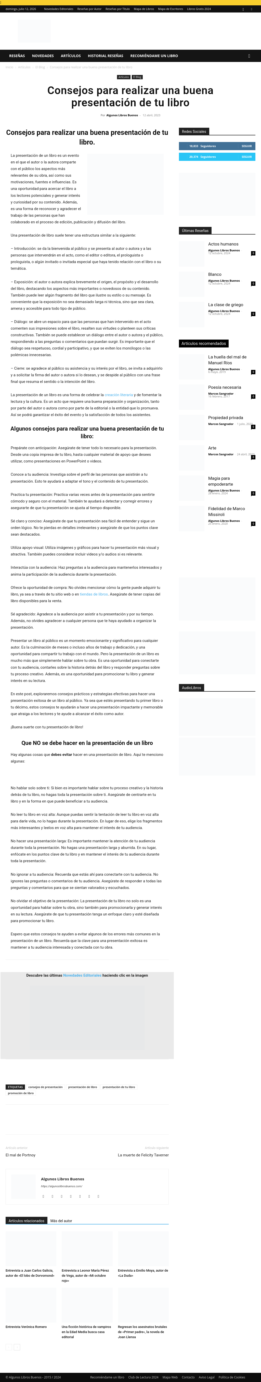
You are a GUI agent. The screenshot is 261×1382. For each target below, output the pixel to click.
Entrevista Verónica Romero (26, 1327)
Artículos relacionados (26, 1221)
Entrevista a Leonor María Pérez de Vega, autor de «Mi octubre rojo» (85, 1276)
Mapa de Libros (144, 9)
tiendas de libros (94, 594)
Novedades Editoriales (58, 9)
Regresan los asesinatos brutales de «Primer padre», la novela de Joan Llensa (142, 1332)
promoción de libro (21, 1093)
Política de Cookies (232, 1377)
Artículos (71, 55)
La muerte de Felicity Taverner (143, 1155)
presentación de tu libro (119, 1087)
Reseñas (17, 55)
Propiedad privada (225, 417)
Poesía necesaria (224, 387)
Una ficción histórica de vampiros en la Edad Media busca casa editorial (86, 1332)
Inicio (9, 67)
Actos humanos (223, 244)
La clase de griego (225, 304)
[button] (249, 56)
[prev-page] (9, 1347)
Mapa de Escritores (170, 9)
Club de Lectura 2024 (143, 1377)
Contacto (188, 1377)
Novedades (43, 55)
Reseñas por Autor (89, 9)
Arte (212, 447)
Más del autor (61, 1221)
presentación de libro (82, 1087)
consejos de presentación (45, 1087)
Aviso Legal (207, 1377)
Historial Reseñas (105, 55)
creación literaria (119, 395)
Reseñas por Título (118, 9)
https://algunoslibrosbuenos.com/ (61, 1186)
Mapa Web (170, 1377)
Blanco (214, 274)
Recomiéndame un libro (154, 55)
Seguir (247, 146)
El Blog (40, 67)
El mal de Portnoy (20, 1155)
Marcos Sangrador (220, 393)
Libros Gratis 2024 (199, 9)
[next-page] (17, 1347)
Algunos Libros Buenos (122, 115)
